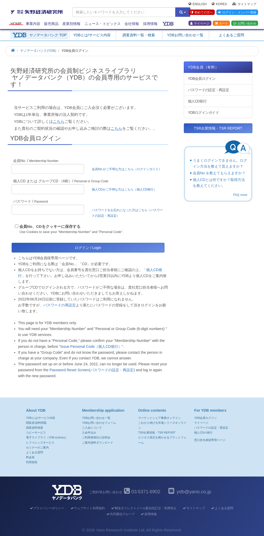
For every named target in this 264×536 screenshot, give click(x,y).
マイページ (199, 23)
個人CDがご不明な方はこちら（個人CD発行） (124, 189)
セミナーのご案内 (37, 447)
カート (221, 23)
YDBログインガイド (203, 112)
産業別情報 (71, 24)
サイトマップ (244, 4)
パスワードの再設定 (59, 305)
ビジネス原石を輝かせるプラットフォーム (162, 440)
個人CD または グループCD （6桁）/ (60, 181)
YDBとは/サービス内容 (92, 35)
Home (16, 24)
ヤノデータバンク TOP (48, 35)
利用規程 (31, 462)
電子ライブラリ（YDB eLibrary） (47, 437)
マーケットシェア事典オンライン (159, 417)
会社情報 (132, 24)
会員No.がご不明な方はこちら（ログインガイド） (128, 169)
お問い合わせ (244, 23)
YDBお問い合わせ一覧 (185, 35)
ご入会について (92, 427)
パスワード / (30, 201)
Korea (219, 4)
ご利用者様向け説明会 (96, 437)
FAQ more (240, 195)
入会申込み (89, 432)
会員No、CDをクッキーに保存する (49, 226)
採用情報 (150, 24)
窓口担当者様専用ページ (209, 440)
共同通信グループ (120, 514)
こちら (58, 121)
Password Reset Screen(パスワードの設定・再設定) (92, 370)
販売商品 (51, 24)
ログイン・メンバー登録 (237, 12)
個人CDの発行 (203, 432)
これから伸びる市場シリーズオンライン (162, 425)
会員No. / (36, 161)
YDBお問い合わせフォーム (99, 422)
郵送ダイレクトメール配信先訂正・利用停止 (144, 508)
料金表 (30, 457)
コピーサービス (36, 432)
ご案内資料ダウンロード (97, 442)
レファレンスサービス (40, 442)
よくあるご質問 (231, 35)
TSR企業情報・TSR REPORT (218, 128)
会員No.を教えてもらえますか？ (219, 173)
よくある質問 (34, 452)
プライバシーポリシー (46, 508)
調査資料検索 (34, 427)
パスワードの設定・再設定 (208, 90)
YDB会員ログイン (202, 78)
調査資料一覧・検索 (138, 35)
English (197, 4)
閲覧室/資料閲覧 (36, 422)
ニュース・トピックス (103, 24)
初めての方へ (202, 12)
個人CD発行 (197, 101)
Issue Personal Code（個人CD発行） (91, 346)
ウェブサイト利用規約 (87, 508)
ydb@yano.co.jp (194, 491)
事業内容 (33, 24)
